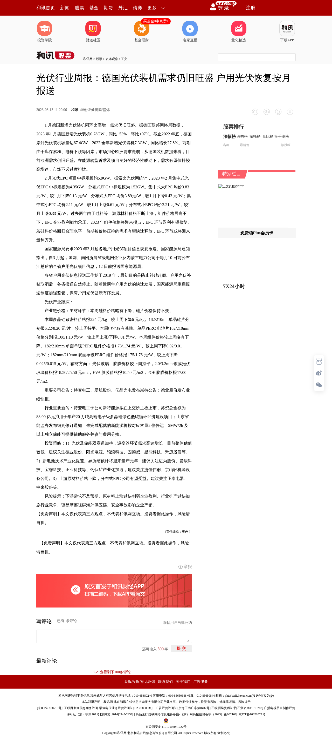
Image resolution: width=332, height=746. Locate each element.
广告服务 (200, 681)
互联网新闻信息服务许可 (81, 708)
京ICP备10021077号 (252, 714)
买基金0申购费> (156, 21)
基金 (94, 7)
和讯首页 (45, 7)
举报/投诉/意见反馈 (139, 681)
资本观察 (112, 59)
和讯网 (88, 59)
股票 (79, 7)
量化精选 (238, 31)
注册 (250, 7)
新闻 (65, 7)
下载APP (287, 31)
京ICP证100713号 (49, 708)
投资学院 (44, 31)
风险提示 (244, 701)
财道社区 (93, 31)
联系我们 (165, 681)
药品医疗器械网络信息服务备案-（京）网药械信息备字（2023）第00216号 (187, 714)
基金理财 (141, 31)
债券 (137, 7)
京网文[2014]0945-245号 (117, 714)
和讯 (74, 110)
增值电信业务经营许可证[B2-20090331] (126, 708)
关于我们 (183, 681)
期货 (108, 7)
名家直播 (190, 31)
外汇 (123, 7)
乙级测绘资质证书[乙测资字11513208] (237, 708)
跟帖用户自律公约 (177, 622)
